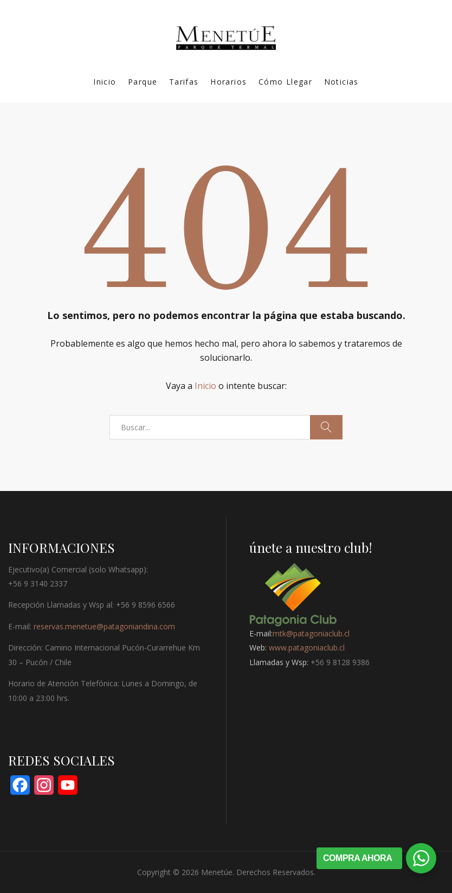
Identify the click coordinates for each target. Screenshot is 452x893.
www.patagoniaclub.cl (307, 647)
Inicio (104, 81)
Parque (142, 81)
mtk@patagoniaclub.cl (311, 633)
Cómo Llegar (285, 81)
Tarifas (184, 81)
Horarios (228, 81)
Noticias (341, 81)
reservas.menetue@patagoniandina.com (104, 626)
